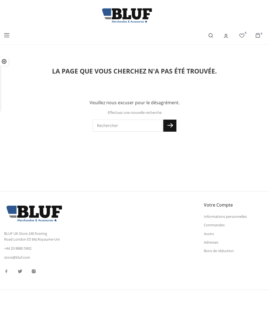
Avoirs (209, 233)
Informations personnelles (225, 216)
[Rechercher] (127, 126)
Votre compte (218, 205)
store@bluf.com (17, 257)
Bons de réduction (219, 250)
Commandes (214, 224)
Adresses (211, 242)
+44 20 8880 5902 (18, 248)
